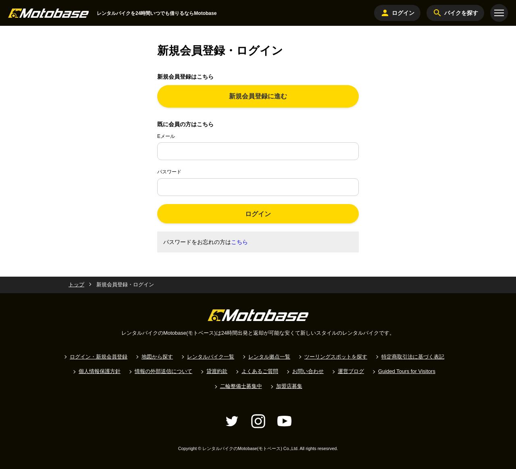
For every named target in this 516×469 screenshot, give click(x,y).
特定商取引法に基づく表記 (412, 357)
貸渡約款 (216, 371)
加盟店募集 (289, 386)
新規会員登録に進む (258, 96)
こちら (239, 242)
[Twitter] (232, 421)
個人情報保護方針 (100, 371)
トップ (76, 284)
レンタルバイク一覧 (210, 357)
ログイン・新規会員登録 (98, 357)
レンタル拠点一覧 (269, 357)
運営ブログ (351, 371)
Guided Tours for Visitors (406, 371)
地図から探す (157, 357)
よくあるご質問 (259, 371)
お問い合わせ (308, 371)
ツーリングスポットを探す (335, 357)
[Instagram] (258, 421)
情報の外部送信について (163, 371)
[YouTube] (284, 421)
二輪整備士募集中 (241, 386)
